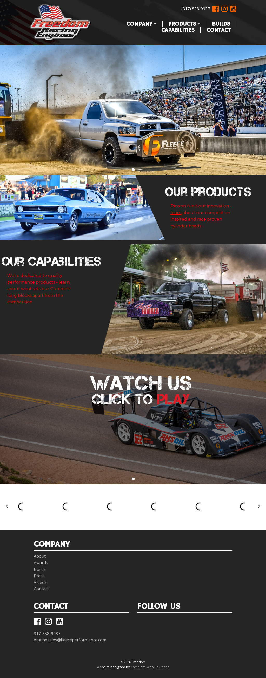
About (40, 556)
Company (138, 23)
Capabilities (178, 29)
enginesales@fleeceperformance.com (70, 640)
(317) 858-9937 (195, 9)
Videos (40, 582)
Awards (41, 562)
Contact (219, 29)
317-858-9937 (47, 633)
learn (176, 212)
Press (39, 576)
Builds (221, 23)
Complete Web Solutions (150, 666)
